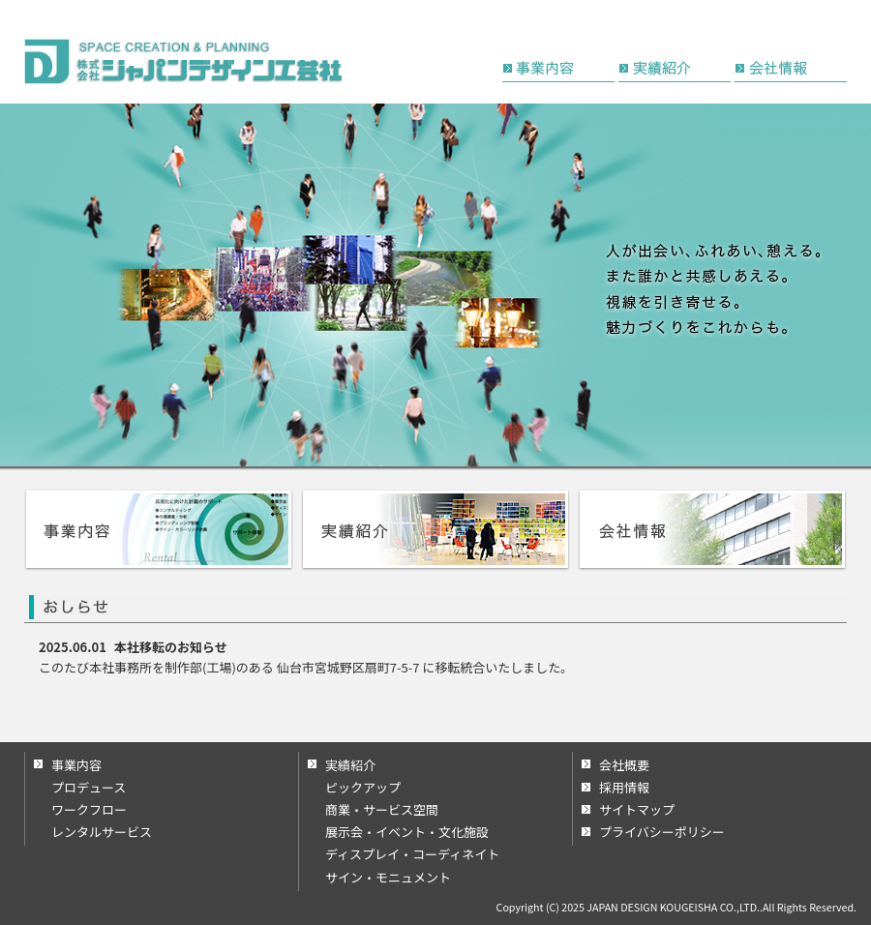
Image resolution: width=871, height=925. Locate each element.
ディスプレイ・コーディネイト (412, 854)
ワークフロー (89, 809)
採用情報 (624, 787)
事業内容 (76, 765)
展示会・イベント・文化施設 (407, 831)
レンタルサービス (101, 831)
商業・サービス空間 (381, 809)
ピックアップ (363, 787)
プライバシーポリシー (662, 831)
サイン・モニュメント (388, 877)
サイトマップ (637, 809)
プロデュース (88, 787)
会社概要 (624, 765)
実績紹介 (350, 765)
